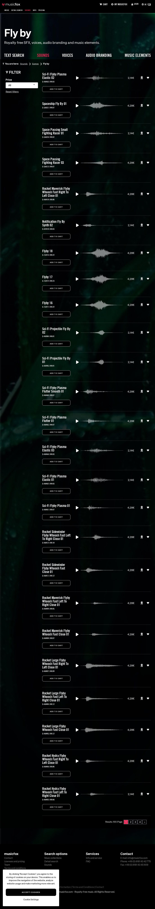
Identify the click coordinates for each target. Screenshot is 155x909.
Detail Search (18, 10)
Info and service (94, 858)
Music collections (53, 858)
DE (145, 4)
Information (64, 887)
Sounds (30, 10)
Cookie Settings (31, 899)
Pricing (45, 10)
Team (7, 864)
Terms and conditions (15, 868)
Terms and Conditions (83, 887)
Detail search (51, 861)
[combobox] (22, 85)
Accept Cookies (31, 892)
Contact (8, 858)
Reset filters (12, 91)
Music (7, 10)
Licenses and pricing (14, 861)
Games (36, 63)
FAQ (88, 861)
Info (38, 10)
